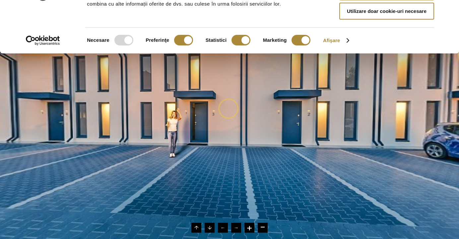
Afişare (331, 84)
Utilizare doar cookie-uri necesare (386, 55)
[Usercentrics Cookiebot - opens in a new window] (43, 85)
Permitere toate (386, 16)
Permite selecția (387, 36)
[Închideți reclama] (448, 10)
